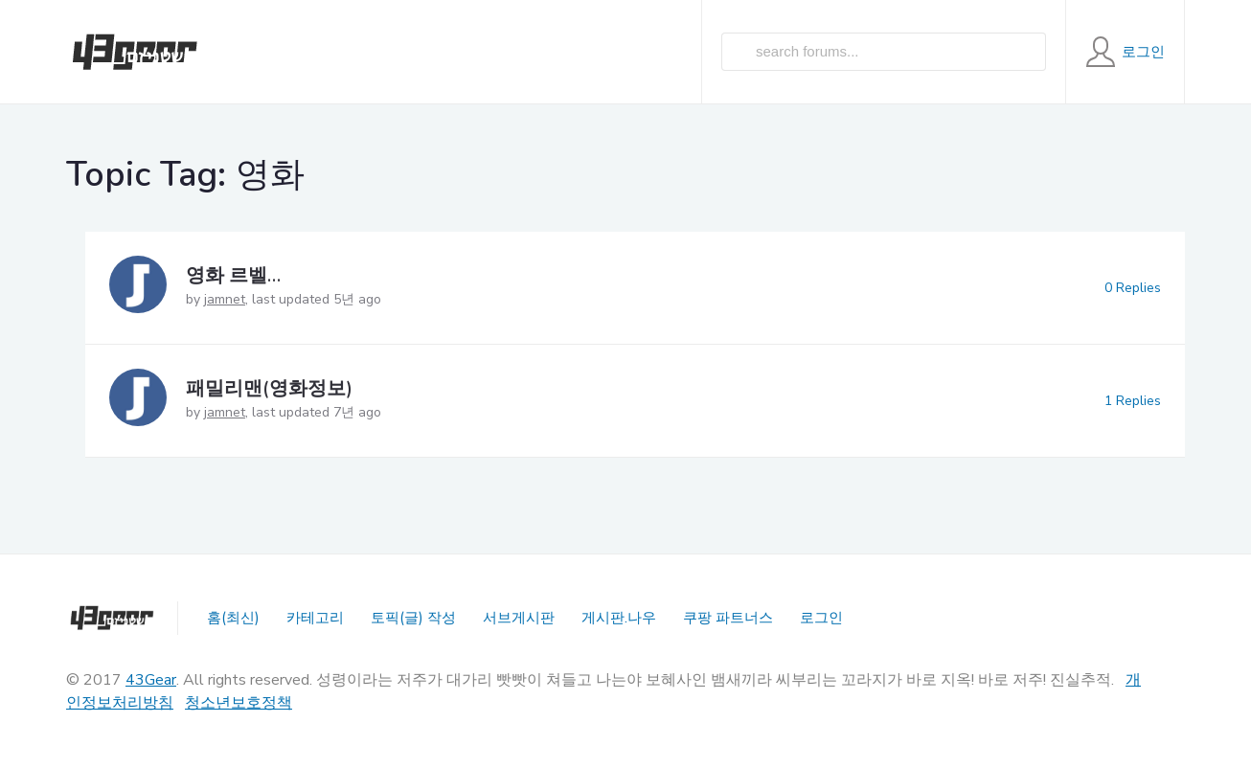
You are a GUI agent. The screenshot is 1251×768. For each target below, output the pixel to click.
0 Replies (1132, 288)
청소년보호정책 (238, 702)
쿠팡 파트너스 (728, 617)
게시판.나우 (618, 617)
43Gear (150, 679)
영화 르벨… (233, 275)
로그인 (821, 617)
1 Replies (1132, 401)
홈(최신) (233, 617)
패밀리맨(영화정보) (269, 388)
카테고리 (315, 617)
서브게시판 (519, 617)
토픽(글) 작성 (413, 617)
